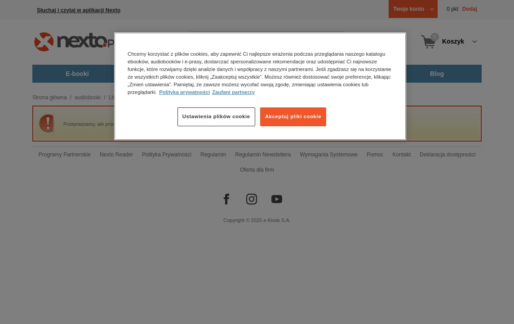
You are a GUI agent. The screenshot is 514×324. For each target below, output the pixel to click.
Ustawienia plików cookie (216, 116)
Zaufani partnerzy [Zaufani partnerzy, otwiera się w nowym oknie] (233, 92)
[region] (260, 86)
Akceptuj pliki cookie (293, 116)
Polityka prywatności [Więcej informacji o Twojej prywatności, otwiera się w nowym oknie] (184, 92)
